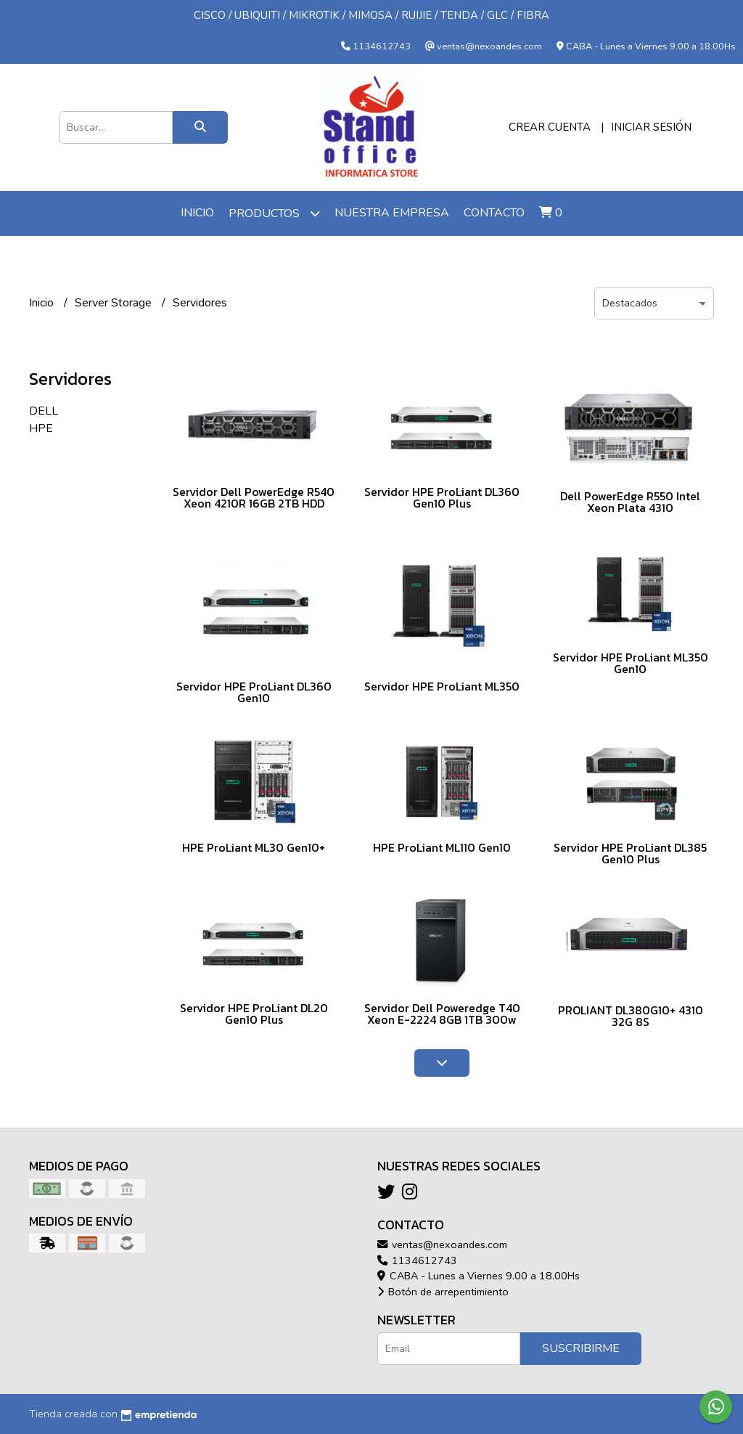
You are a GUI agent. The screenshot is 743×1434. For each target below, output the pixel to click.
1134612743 (417, 1260)
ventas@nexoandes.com (442, 1244)
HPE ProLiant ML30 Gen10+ (253, 847)
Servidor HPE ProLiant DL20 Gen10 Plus (254, 1013)
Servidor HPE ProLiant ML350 (442, 686)
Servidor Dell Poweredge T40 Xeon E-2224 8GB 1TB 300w (442, 1013)
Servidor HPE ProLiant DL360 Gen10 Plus (442, 497)
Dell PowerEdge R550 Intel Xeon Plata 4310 (630, 501)
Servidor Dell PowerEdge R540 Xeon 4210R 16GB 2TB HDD (253, 497)
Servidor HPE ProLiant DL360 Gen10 (254, 691)
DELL (43, 411)
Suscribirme (581, 1348)
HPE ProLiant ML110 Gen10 (442, 847)
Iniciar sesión (651, 127)
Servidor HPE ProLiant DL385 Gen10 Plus (630, 853)
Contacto (494, 213)
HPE (41, 428)
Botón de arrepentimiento (443, 1291)
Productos (274, 213)
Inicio (197, 213)
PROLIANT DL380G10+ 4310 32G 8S (630, 1015)
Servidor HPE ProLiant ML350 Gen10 (630, 662)
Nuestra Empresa (391, 213)
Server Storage (115, 303)
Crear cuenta (550, 127)
